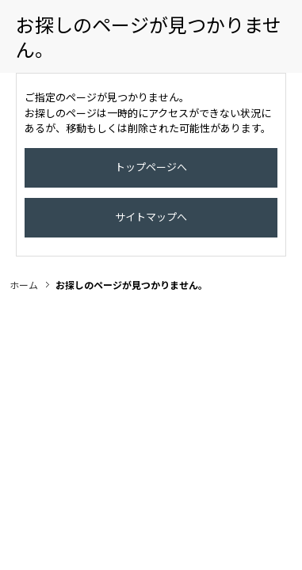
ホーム (24, 300)
